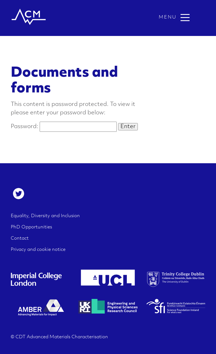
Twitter (18, 193)
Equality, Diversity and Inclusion (45, 216)
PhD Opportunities (31, 227)
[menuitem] (18, 193)
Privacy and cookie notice (38, 250)
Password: (64, 127)
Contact (20, 238)
